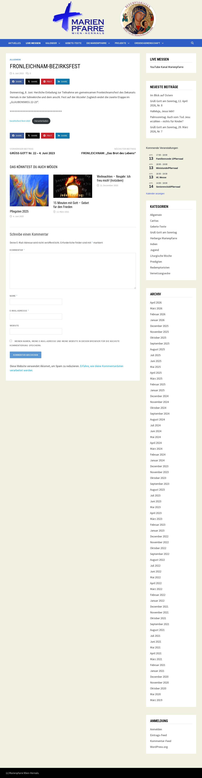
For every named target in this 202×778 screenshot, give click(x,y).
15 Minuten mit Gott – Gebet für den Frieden (71, 205)
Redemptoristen (159, 267)
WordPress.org (159, 747)
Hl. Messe (161, 177)
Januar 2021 (157, 671)
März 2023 (156, 519)
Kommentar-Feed (160, 741)
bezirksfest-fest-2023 (20, 120)
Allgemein (15, 59)
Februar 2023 (157, 524)
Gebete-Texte (73, 43)
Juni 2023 (155, 501)
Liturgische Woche (161, 256)
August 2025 (157, 349)
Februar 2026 (157, 314)
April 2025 (156, 372)
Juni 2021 (155, 641)
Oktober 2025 (158, 337)
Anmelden (156, 729)
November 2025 (159, 332)
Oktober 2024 (158, 408)
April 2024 (156, 443)
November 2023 (159, 472)
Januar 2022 (157, 600)
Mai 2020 (155, 694)
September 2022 (159, 554)
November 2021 (159, 612)
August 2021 (157, 630)
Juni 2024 (155, 431)
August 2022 (157, 560)
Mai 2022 (155, 577)
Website (14, 325)
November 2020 (159, 682)
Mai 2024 (155, 437)
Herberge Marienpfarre (163, 238)
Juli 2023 (155, 495)
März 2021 (156, 659)
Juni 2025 (155, 361)
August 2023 (157, 489)
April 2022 (156, 583)
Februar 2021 (157, 665)
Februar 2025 (157, 384)
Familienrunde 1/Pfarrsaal (169, 159)
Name (13, 295)
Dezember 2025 (159, 326)
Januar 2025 (157, 390)
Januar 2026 (157, 320)
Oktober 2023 (158, 478)
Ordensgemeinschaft (147, 43)
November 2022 (159, 542)
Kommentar (17, 250)
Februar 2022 (157, 595)
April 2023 (156, 513)
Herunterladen (41, 120)
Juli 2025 (155, 355)
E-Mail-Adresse (19, 310)
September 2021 (159, 624)
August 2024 (157, 419)
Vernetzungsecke (160, 273)
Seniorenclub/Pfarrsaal (168, 186)
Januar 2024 (157, 460)
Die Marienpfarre (96, 43)
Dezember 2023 (159, 466)
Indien (153, 244)
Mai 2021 (155, 647)
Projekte (120, 43)
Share (17, 81)
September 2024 (159, 413)
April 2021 (156, 653)
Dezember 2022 (159, 536)
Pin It (47, 81)
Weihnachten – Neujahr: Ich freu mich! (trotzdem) (114, 178)
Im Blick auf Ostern (161, 95)
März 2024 (156, 448)
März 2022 (156, 589)
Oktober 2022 (158, 548)
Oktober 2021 (158, 618)
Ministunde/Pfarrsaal (167, 168)
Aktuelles (14, 43)
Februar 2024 (157, 454)
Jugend (154, 250)
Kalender (51, 43)
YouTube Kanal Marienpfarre (166, 67)
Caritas (154, 220)
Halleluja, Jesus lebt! (162, 111)
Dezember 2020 (159, 676)
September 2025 (159, 343)
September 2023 (159, 484)
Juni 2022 (155, 571)
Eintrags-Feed (158, 735)
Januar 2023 (157, 530)
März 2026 (156, 308)
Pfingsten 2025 (19, 211)
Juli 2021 (155, 636)
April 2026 (156, 302)
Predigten (156, 261)
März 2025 (156, 378)
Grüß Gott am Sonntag (163, 232)
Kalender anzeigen (155, 193)
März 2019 (156, 700)
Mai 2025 (155, 367)
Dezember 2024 (159, 396)
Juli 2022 (155, 565)
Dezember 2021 (159, 606)
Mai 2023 (155, 507)
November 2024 (159, 402)
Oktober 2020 (158, 688)
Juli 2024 (155, 425)
